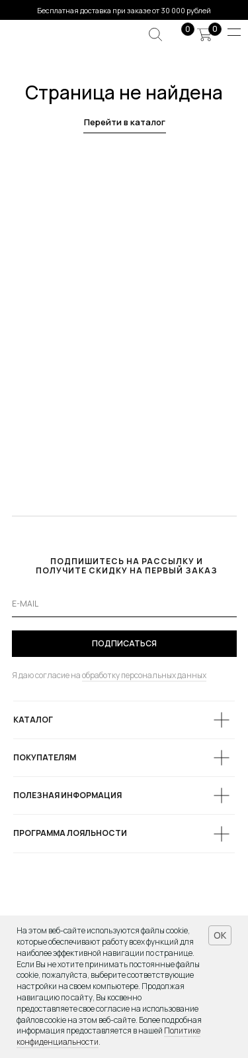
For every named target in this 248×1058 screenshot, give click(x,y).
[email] (124, 604)
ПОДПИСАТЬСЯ (124, 643)
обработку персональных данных (144, 675)
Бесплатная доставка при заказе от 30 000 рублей (124, 10)
